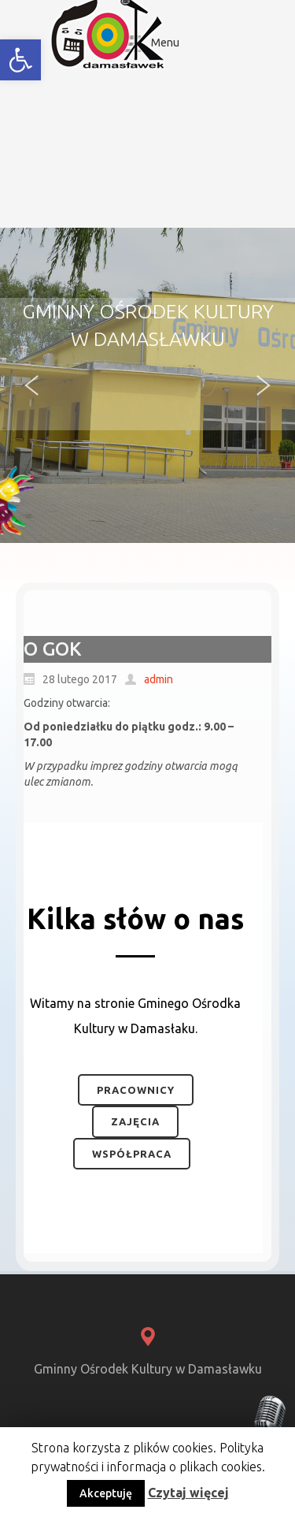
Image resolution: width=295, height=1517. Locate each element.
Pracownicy (136, 1089)
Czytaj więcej (188, 1492)
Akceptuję (105, 1493)
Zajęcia (135, 1121)
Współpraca (131, 1153)
